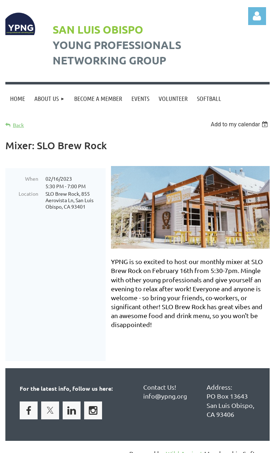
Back (18, 125)
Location (28, 193)
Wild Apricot (184, 444)
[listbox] (240, 124)
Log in (257, 16)
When (31, 178)
